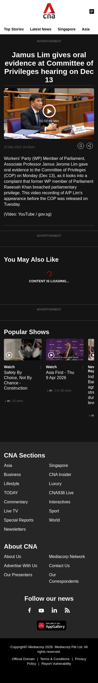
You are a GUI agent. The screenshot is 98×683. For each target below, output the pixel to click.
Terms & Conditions (55, 659)
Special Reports (18, 520)
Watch (9, 367)
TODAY (11, 493)
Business (12, 474)
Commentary (16, 502)
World (54, 520)
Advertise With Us (20, 565)
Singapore (67, 29)
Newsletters (15, 529)
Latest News (40, 29)
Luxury (55, 483)
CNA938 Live (61, 493)
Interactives (60, 502)
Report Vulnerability (56, 664)
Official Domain (23, 659)
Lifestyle (11, 483)
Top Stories (14, 29)
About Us (12, 556)
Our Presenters (18, 575)
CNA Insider (60, 474)
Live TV (11, 511)
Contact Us (59, 565)
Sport (54, 511)
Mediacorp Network (67, 556)
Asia (86, 29)
